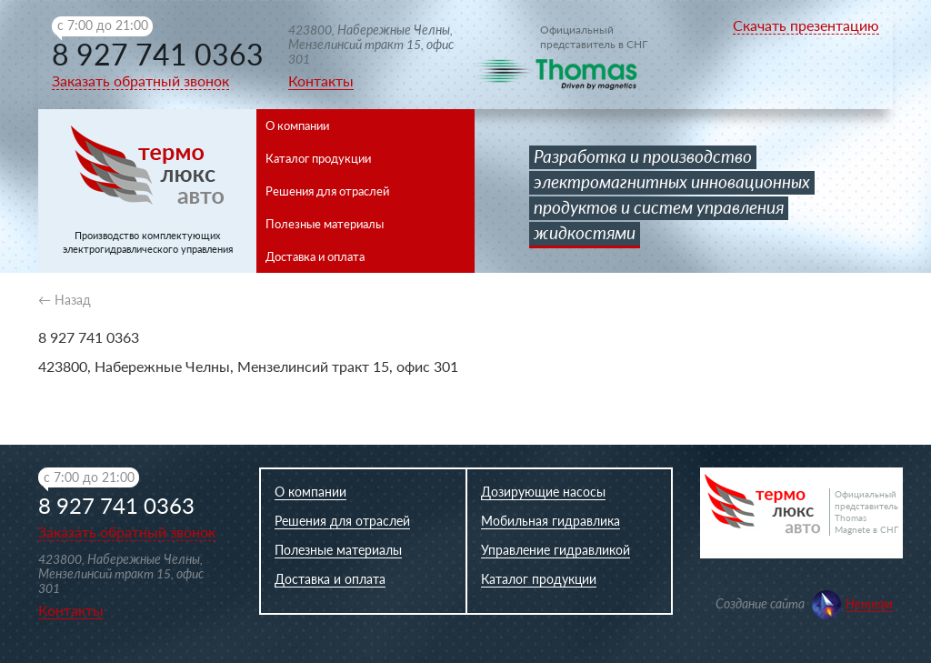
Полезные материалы (324, 223)
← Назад (64, 299)
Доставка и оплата (315, 256)
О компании (297, 125)
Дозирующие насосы (543, 491)
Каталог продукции (318, 158)
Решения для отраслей (327, 191)
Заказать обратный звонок (140, 80)
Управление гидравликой (555, 550)
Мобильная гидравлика (550, 520)
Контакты (321, 80)
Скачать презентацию (806, 25)
